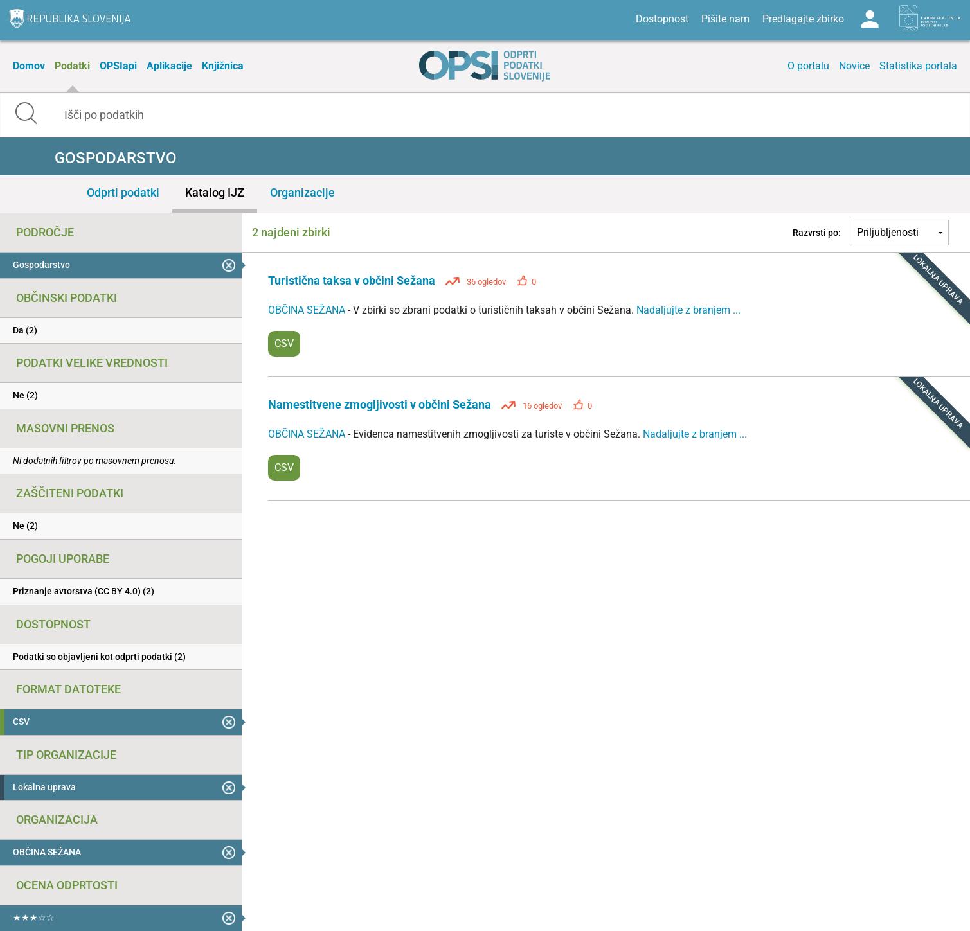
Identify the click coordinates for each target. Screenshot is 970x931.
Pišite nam (725, 19)
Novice (854, 66)
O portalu (808, 66)
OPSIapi (118, 66)
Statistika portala (918, 66)
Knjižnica (223, 66)
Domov (29, 66)
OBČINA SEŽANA (308, 310)
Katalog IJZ (214, 192)
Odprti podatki (123, 192)
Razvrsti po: (817, 232)
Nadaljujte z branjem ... (688, 310)
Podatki (72, 66)
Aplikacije (169, 66)
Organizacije (302, 192)
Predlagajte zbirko (803, 19)
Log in (869, 19)
